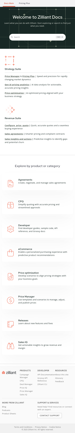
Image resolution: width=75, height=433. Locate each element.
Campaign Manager (24, 376)
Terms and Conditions (23, 427)
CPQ (22, 380)
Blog (4, 406)
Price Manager (12, 76)
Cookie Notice (55, 427)
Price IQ (23, 387)
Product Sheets (9, 413)
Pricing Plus (28, 76)
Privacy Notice (41, 427)
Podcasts (6, 410)
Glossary (59, 378)
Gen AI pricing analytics (17, 84)
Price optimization (14, 93)
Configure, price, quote (17, 125)
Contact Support (50, 415)
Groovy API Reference (43, 379)
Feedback (59, 381)
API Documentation (46, 374)
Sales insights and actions (18, 139)
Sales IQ (23, 394)
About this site (61, 374)
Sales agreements (14, 133)
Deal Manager (26, 384)
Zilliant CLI (42, 384)
